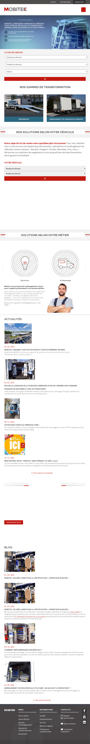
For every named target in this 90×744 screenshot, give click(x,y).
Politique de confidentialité (45, 730)
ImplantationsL (65, 2)
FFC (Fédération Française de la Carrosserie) (30, 616)
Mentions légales (46, 726)
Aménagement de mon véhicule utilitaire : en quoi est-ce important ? (37, 688)
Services (43, 722)
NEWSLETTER (79, 2)
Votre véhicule (23, 719)
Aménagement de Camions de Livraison (66, 119)
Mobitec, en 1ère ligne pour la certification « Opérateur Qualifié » (36, 578)
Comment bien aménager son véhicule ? (23, 650)
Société (53, 2)
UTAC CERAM (74, 612)
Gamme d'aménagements (25, 723)
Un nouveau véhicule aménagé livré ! (21, 425)
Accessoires (22, 734)
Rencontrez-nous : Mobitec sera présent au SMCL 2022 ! (31, 461)
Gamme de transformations (25, 729)
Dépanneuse (24, 119)
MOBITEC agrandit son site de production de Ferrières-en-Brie (34, 350)
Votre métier (23, 716)
